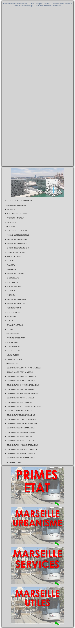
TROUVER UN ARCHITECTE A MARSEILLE (20, 372)
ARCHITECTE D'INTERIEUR (15, 218)
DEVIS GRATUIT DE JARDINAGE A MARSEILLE (21, 432)
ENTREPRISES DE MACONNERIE (17, 239)
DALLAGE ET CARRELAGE (15, 325)
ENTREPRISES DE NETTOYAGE (16, 299)
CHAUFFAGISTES (12, 282)
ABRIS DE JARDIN (12, 342)
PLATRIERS (10, 261)
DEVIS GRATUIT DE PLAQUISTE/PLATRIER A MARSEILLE (24, 406)
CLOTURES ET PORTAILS (14, 346)
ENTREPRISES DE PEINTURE (16, 304)
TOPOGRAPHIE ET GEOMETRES (17, 214)
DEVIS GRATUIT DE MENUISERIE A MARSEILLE (22, 419)
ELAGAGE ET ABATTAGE (14, 351)
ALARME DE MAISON (14, 286)
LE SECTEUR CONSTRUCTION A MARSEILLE (21, 201)
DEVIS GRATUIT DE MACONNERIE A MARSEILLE (22, 445)
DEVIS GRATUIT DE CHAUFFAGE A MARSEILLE (21, 381)
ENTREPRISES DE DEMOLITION (17, 244)
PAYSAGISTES (11, 222)
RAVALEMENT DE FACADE (15, 359)
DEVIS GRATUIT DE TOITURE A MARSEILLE (20, 398)
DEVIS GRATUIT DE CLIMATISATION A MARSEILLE (23, 385)
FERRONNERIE (11, 316)
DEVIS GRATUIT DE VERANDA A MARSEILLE (21, 389)
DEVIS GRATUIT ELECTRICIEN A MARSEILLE (21, 428)
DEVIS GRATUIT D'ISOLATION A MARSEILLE (21, 415)
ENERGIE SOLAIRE (13, 278)
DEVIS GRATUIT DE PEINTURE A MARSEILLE (21, 454)
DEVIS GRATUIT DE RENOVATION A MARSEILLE (22, 449)
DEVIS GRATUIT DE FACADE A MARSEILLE (20, 402)
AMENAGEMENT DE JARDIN (16, 338)
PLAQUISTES (11, 265)
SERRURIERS (11, 291)
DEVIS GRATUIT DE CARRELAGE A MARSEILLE (21, 376)
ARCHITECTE (11, 209)
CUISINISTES (11, 329)
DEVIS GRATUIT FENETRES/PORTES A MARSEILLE (22, 424)
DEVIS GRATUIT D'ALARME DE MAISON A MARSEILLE (24, 368)
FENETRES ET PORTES (14, 308)
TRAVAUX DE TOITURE (14, 256)
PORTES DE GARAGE (13, 312)
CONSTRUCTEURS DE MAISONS (17, 231)
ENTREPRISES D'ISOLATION (15, 274)
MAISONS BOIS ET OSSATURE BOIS (18, 235)
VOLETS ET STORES (13, 355)
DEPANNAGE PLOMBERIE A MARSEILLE (19, 411)
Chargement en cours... (37, 87)
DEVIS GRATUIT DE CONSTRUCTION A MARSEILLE (23, 441)
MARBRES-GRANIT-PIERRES (16, 252)
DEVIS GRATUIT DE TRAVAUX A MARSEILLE (21, 458)
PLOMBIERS (11, 321)
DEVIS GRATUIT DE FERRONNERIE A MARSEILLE (22, 394)
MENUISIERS (11, 295)
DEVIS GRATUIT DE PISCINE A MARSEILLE (20, 436)
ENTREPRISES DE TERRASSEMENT (18, 248)
